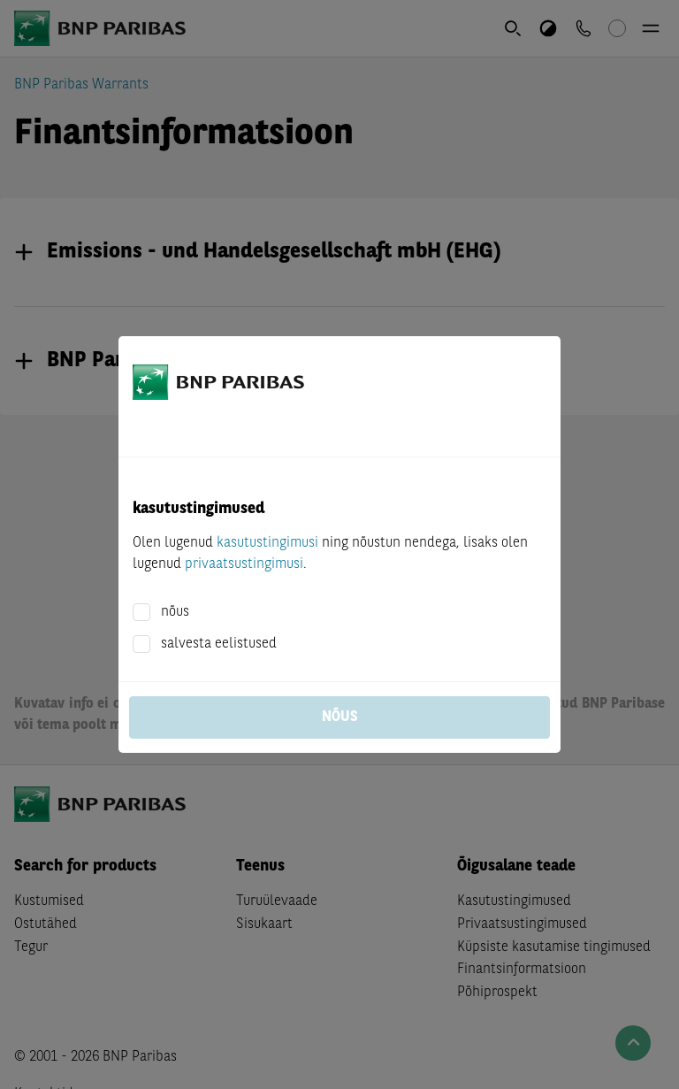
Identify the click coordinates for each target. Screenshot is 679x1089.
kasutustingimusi (267, 543)
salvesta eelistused (219, 644)
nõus (175, 612)
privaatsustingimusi (244, 564)
